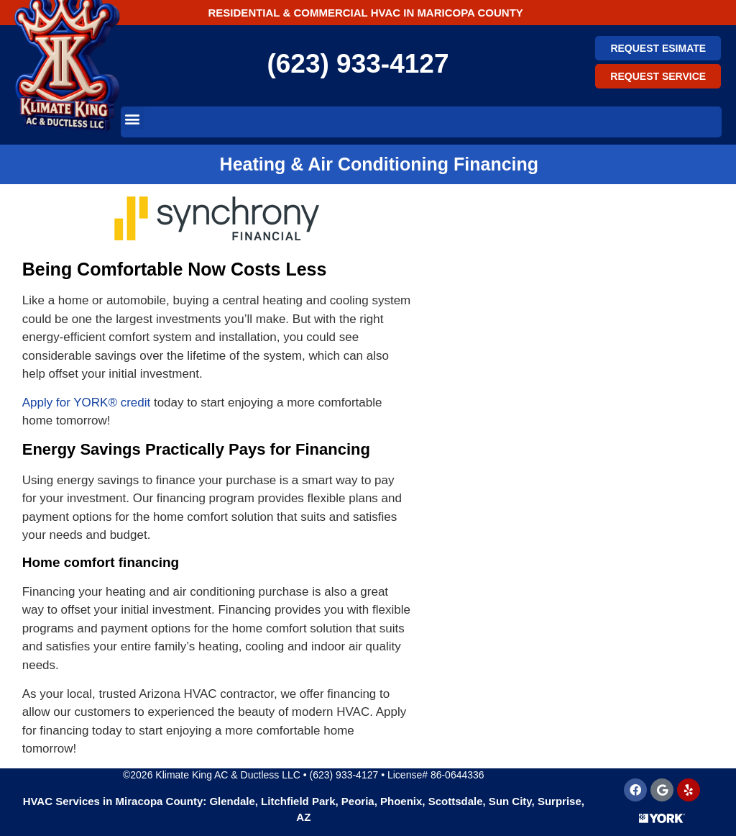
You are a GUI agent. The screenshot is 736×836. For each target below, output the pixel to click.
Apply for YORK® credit (86, 402)
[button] (132, 118)
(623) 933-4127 (357, 63)
